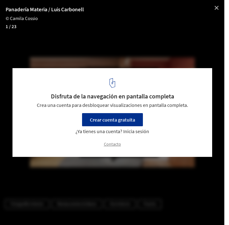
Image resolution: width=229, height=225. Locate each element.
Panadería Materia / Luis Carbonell (45, 9)
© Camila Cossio (22, 18)
